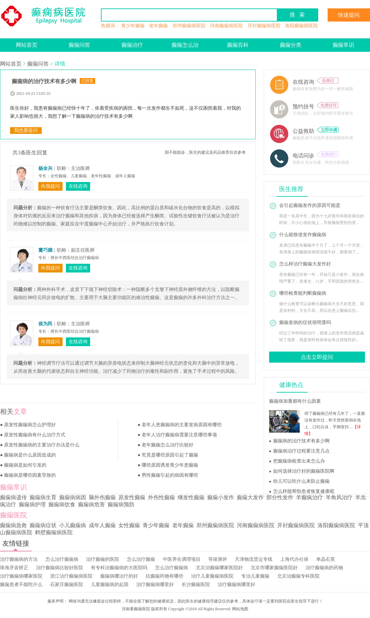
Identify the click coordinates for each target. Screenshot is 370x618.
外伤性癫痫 (161, 497)
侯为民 (45, 323)
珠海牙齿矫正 (14, 567)
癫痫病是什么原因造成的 (30, 455)
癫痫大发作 (250, 497)
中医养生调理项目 (181, 559)
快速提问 (349, 15)
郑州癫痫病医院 (189, 25)
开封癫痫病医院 (264, 25)
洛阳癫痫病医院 (301, 25)
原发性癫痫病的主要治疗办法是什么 (41, 444)
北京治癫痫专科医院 (298, 576)
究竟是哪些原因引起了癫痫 (170, 455)
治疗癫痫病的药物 (324, 567)
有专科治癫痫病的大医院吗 (119, 567)
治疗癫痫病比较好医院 (59, 567)
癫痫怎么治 (185, 45)
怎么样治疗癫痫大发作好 (305, 263)
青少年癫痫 (133, 25)
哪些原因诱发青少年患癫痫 (170, 465)
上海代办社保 (294, 559)
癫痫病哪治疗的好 (119, 576)
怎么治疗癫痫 (141, 559)
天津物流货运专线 (253, 559)
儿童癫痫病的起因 (109, 584)
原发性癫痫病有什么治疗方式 (34, 434)
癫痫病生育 (43, 497)
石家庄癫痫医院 (66, 584)
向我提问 (50, 186)
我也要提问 (26, 130)
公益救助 (316, 131)
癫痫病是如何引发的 (25, 465)
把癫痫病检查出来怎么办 (299, 461)
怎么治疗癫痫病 (61, 559)
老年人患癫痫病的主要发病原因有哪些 (182, 424)
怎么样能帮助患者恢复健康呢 (303, 491)
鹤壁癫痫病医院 (54, 532)
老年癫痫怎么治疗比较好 (167, 444)
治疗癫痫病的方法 (19, 559)
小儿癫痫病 (72, 525)
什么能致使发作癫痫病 (302, 234)
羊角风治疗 (339, 497)
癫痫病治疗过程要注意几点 (301, 450)
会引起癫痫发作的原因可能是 (309, 205)
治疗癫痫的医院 (102, 559)
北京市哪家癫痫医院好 (274, 567)
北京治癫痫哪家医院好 (219, 567)
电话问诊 (316, 155)
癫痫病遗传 (13, 497)
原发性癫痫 (131, 497)
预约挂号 (316, 106)
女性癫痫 (129, 525)
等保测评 (217, 559)
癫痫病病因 (72, 497)
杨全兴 (45, 168)
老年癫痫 (158, 25)
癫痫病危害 (91, 504)
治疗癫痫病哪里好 (155, 584)
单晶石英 (325, 559)
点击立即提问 (317, 357)
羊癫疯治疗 (309, 497)
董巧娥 (45, 250)
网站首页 (26, 45)
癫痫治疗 (132, 45)
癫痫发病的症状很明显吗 (305, 322)
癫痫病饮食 (61, 504)
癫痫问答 (79, 45)
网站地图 (240, 609)
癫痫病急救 (13, 525)
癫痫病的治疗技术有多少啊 (301, 440)
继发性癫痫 (191, 497)
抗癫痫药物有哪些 (164, 576)
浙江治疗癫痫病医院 (71, 576)
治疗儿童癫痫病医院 (212, 576)
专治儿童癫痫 (255, 576)
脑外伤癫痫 (102, 497)
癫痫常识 (343, 45)
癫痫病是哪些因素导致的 (30, 475)
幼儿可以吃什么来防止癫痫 (301, 481)
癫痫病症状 (43, 525)
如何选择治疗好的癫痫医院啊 (303, 471)
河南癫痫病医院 (226, 25)
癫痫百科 (238, 45)
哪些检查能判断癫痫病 (302, 293)
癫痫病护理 (32, 504)
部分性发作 (279, 497)
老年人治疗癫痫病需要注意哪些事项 (179, 434)
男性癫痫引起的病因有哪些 (170, 475)
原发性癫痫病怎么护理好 (30, 424)
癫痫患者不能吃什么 (21, 584)
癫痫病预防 (121, 504)
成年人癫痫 (102, 525)
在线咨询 (316, 82)
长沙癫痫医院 (196, 584)
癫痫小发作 (220, 497)
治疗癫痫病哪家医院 (21, 576)
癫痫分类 (290, 45)
